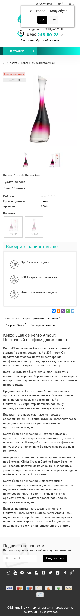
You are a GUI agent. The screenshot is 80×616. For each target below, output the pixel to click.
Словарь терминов (43, 325)
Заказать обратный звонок (40, 40)
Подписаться (55, 558)
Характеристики (33, 318)
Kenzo (13, 63)
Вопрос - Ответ (15, 325)
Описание (12, 318)
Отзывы (54, 318)
